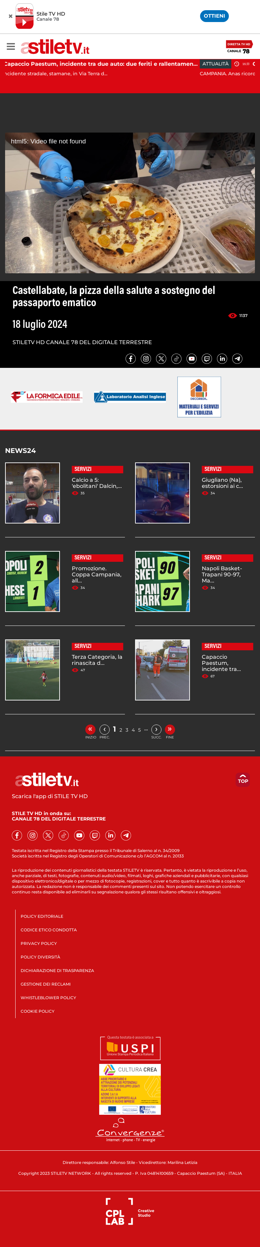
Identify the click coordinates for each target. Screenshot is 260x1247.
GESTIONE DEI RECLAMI (46, 984)
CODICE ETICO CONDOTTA (49, 929)
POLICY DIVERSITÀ (40, 956)
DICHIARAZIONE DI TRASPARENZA (57, 970)
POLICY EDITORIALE (42, 916)
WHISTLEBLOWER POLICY (48, 997)
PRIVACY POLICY (39, 943)
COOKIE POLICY (38, 1011)
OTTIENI (214, 16)
